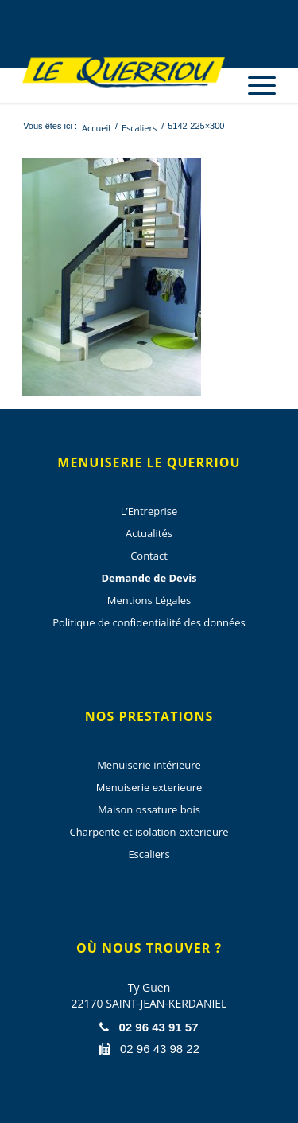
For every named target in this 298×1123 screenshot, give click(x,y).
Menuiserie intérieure (149, 765)
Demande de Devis (148, 578)
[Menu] (254, 85)
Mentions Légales (149, 600)
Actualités (149, 533)
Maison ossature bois (149, 809)
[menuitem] (254, 71)
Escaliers (148, 854)
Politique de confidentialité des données (149, 622)
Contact (149, 555)
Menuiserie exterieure (149, 787)
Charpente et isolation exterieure (149, 832)
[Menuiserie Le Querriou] (123, 71)
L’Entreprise (149, 511)
